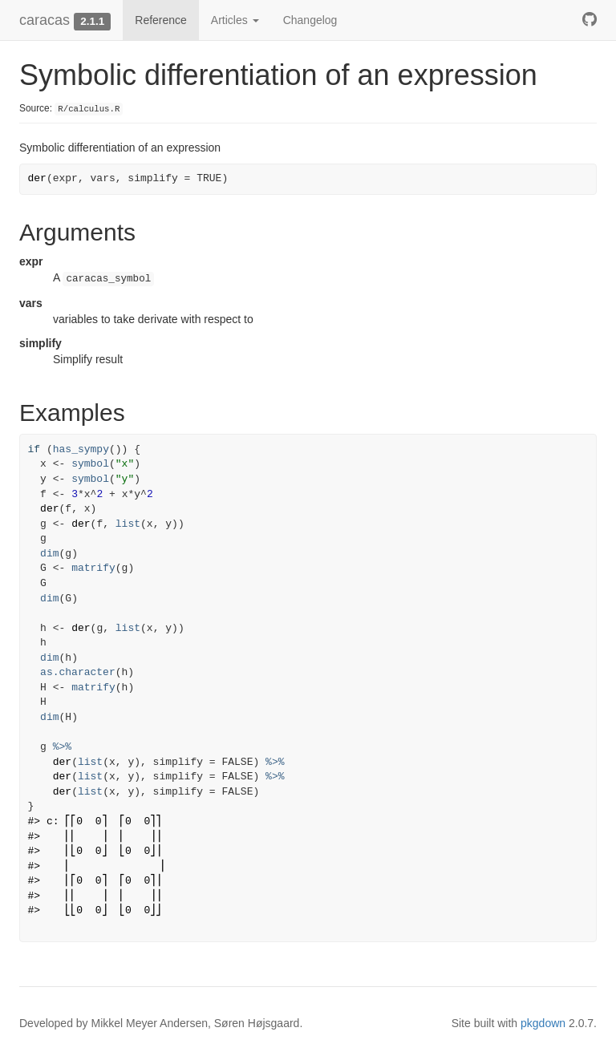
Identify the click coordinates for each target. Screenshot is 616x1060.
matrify (93, 568)
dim (49, 554)
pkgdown (543, 1023)
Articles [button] (235, 20)
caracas (44, 20)
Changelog (310, 20)
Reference (161, 20)
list (128, 524)
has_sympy (81, 449)
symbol (90, 464)
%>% (62, 747)
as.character (78, 672)
